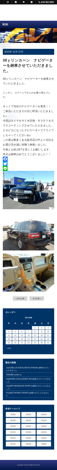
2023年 (13, 420)
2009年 (44, 444)
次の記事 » (37, 299)
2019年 (28, 426)
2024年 (44, 414)
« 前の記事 (20, 299)
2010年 (28, 444)
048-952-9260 (46, 2)
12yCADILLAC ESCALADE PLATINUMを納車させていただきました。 (28, 369)
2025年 (28, 414)
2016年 (28, 432)
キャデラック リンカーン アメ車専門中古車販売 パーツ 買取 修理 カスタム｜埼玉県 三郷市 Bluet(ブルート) (28, 12)
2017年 (13, 432)
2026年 (13, 414)
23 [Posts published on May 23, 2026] (42, 339)
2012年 (44, 438)
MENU (4, 24)
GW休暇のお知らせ (14, 375)
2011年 (13, 444)
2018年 (44, 426)
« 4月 (9, 348)
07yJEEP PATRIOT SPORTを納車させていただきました (27, 394)
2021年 (44, 420)
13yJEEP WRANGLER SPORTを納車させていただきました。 (28, 387)
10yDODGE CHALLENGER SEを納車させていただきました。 (28, 380)
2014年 (13, 438)
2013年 (28, 438)
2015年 (44, 432)
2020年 (13, 426)
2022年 (28, 420)
